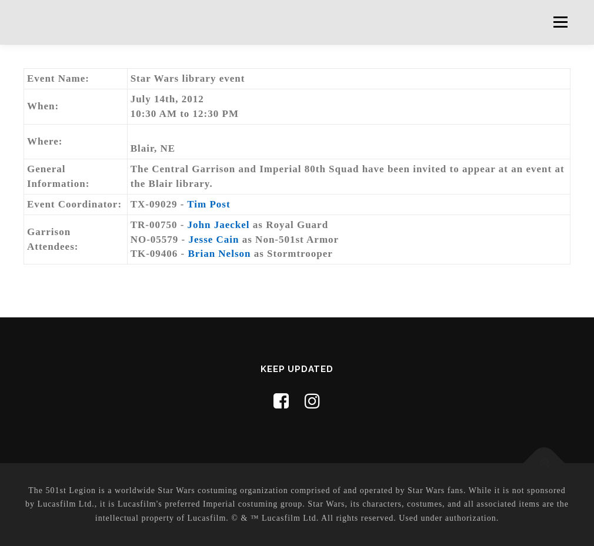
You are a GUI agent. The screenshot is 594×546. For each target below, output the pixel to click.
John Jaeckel (219, 224)
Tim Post (208, 204)
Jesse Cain (213, 239)
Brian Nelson (219, 253)
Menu (560, 22)
